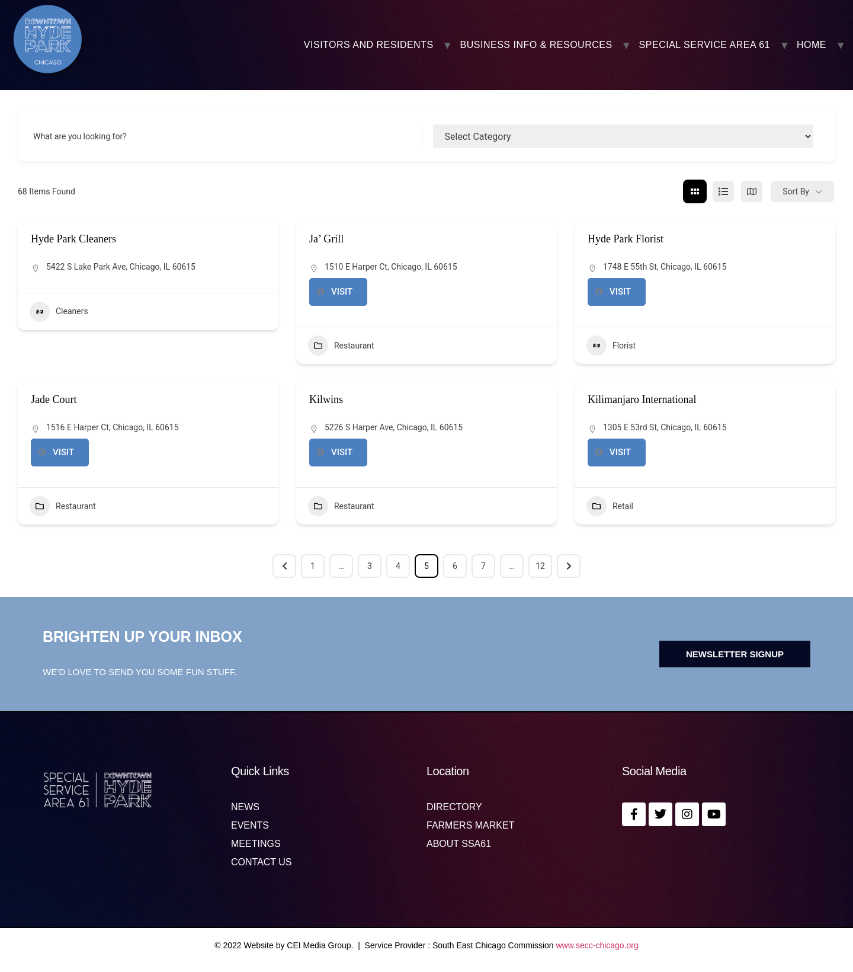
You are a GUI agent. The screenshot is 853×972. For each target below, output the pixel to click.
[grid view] (695, 191)
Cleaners (59, 312)
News (245, 807)
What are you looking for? (80, 136)
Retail (609, 506)
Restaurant (341, 345)
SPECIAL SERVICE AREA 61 (704, 45)
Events (250, 825)
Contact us (261, 862)
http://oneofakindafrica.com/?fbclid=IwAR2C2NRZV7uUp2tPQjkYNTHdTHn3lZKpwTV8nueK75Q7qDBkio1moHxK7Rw (620, 453)
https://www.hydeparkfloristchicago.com (620, 292)
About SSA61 (458, 844)
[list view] (723, 191)
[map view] (752, 191)
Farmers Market (470, 825)
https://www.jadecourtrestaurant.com (63, 453)
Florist (611, 345)
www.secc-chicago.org (597, 945)
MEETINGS (256, 844)
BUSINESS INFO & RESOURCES (536, 45)
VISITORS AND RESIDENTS (368, 45)
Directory (454, 807)
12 (540, 566)
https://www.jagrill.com (341, 292)
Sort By (796, 191)
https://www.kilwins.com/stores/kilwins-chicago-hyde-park (341, 453)
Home (811, 45)
